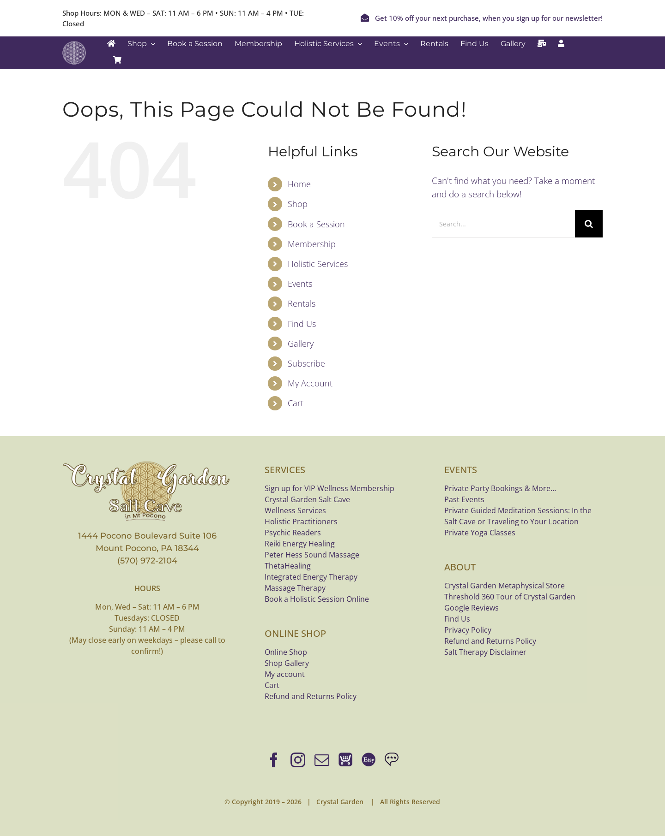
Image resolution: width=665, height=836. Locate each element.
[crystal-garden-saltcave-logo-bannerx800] (147, 463)
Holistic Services (318, 263)
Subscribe (306, 363)
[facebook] (273, 760)
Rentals (301, 303)
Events (300, 283)
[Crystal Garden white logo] (74, 45)
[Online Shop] (345, 760)
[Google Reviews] (392, 760)
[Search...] (503, 223)
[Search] (589, 223)
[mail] (321, 760)
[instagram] (297, 760)
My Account (310, 383)
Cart (295, 403)
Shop (298, 203)
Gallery (301, 343)
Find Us (302, 323)
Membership (312, 243)
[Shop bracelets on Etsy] (368, 760)
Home (299, 184)
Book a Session (316, 224)
